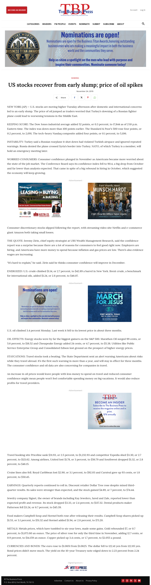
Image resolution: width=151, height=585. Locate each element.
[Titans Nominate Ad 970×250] (75, 48)
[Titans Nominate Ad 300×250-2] (40, 304)
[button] (142, 23)
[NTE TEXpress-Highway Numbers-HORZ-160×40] (75, 568)
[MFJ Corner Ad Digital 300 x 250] (109, 304)
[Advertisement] (40, 419)
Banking (75, 78)
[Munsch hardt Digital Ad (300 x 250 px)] (109, 201)
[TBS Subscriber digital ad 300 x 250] (109, 411)
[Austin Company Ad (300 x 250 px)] (40, 201)
